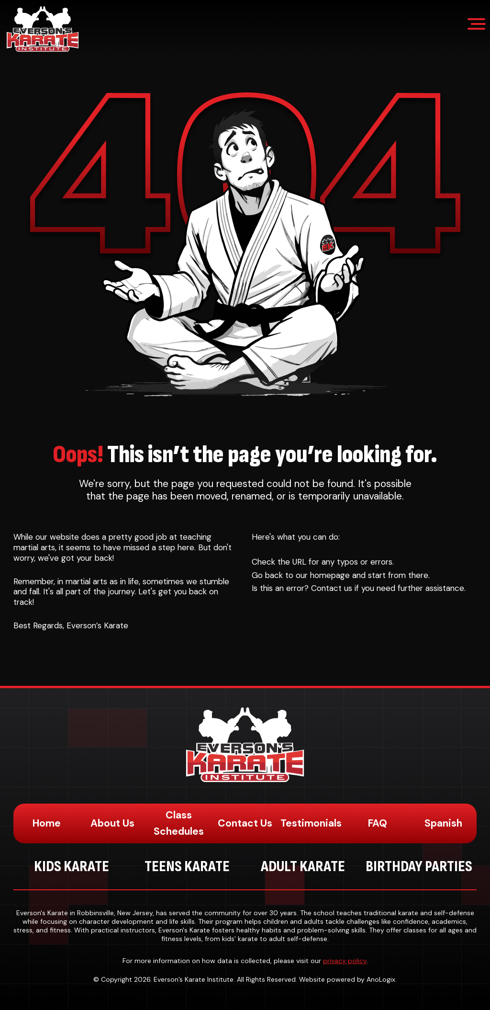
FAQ (377, 823)
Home (47, 823)
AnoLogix (381, 979)
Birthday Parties (419, 866)
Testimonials (311, 823)
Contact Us (245, 823)
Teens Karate (187, 866)
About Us (112, 823)
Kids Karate (71, 866)
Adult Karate (303, 866)
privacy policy (345, 960)
